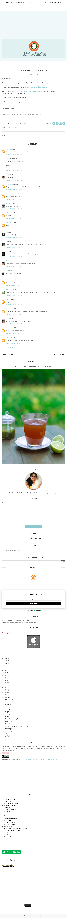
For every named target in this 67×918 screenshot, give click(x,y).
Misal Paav (8, 724)
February (8, 729)
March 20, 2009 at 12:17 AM (14, 189)
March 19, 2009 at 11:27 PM (14, 180)
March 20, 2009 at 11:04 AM (14, 285)
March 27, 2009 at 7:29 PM (14, 324)
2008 (5, 733)
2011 (5, 692)
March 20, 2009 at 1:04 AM (14, 209)
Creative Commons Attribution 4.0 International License (41, 759)
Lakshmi (9, 213)
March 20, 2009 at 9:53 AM (14, 276)
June (6, 709)
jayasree (8, 203)
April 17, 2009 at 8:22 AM (13, 343)
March (7, 716)
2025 (5, 658)
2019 (5, 673)
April (6, 714)
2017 (5, 678)
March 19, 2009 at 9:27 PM (14, 154)
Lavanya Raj (10, 184)
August (7, 704)
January (7, 731)
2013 (5, 687)
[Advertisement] (33, 23)
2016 (5, 680)
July (6, 707)
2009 (5, 697)
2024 (5, 660)
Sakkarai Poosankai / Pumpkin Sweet (17, 726)
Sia (7, 232)
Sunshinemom (10, 194)
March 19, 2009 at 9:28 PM (14, 170)
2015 (5, 682)
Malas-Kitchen (29, 916)
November (8, 702)
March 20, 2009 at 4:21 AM (14, 228)
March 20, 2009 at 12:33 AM (14, 199)
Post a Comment (9, 347)
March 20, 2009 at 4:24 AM (14, 237)
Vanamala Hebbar (12, 280)
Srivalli (8, 299)
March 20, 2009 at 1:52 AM (13, 218)
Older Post (59, 354)
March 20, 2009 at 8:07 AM (14, 266)
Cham (8, 174)
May (6, 712)
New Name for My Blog (12, 719)
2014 (5, 685)
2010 (5, 695)
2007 (5, 736)
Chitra (8, 261)
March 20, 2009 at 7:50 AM (14, 257)
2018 (5, 675)
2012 (5, 690)
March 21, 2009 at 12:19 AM (14, 305)
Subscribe (33, 603)
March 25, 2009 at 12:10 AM (14, 314)
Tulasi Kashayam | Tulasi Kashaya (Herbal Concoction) (33, 366)
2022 (5, 665)
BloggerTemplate (42, 916)
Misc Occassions (14, 127)
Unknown (9, 222)
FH (7, 251)
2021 (5, 668)
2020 (5, 670)
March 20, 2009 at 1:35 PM (14, 295)
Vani (7, 270)
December (8, 699)
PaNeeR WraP (9, 721)
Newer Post (8, 354)
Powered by (33, 610)
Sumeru (8, 149)
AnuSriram (9, 337)
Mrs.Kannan (10, 289)
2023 (5, 663)
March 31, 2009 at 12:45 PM (14, 333)
